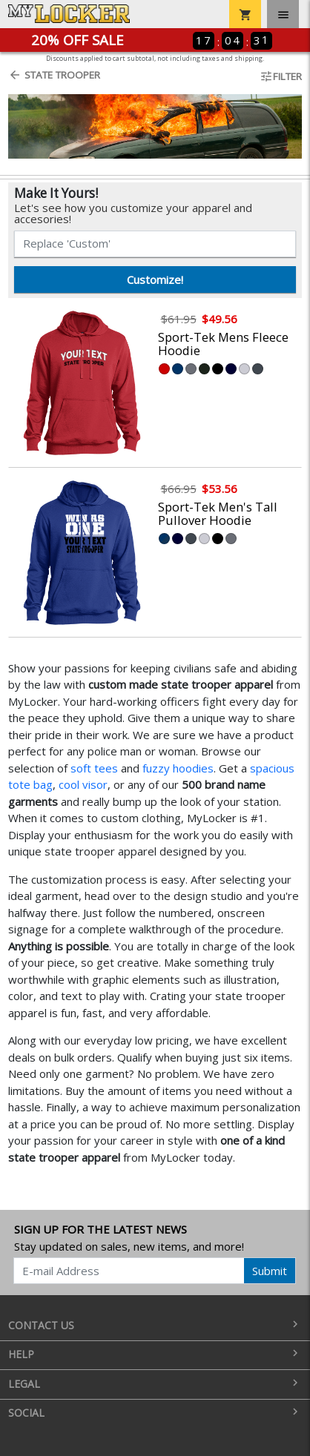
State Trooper (54, 75)
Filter (281, 76)
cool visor (83, 784)
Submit (269, 1270)
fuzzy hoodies (178, 768)
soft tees (94, 768)
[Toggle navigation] (283, 14)
